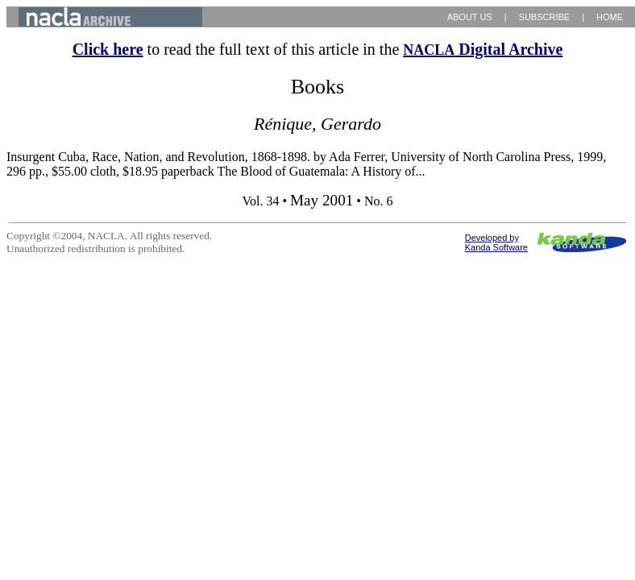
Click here (108, 49)
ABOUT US (469, 17)
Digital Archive (482, 49)
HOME (609, 17)
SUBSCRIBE (545, 17)
